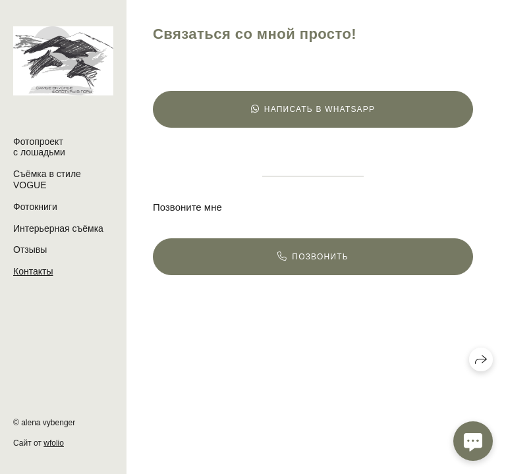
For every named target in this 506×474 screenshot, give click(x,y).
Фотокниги (35, 206)
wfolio (53, 443)
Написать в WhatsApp (313, 109)
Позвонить (313, 256)
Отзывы (30, 249)
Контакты (33, 271)
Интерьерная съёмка (58, 228)
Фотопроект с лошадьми (39, 147)
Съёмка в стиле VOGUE (47, 179)
